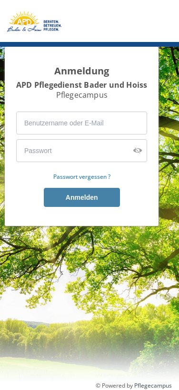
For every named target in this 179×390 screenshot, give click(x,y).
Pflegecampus (153, 385)
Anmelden (82, 197)
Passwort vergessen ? (81, 177)
